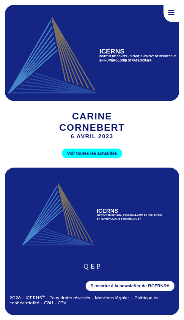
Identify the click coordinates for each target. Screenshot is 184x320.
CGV (62, 303)
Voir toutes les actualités (92, 153)
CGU (48, 303)
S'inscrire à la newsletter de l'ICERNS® (130, 285)
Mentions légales (112, 298)
